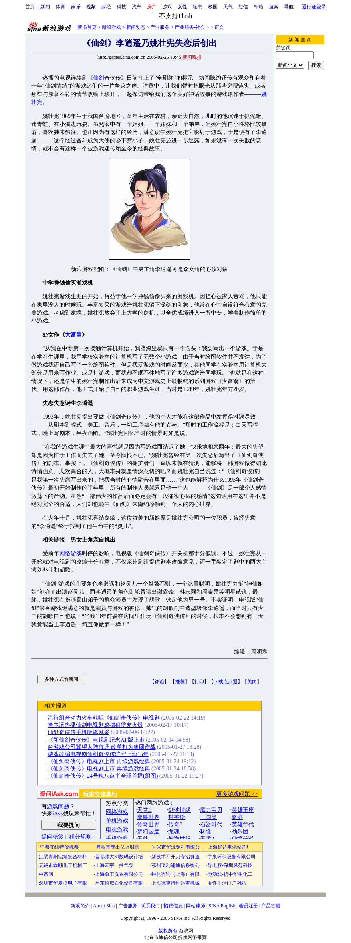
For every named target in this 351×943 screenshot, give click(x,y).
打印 (199, 681)
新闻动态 (135, 27)
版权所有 (168, 930)
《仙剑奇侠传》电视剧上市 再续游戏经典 (99, 761)
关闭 (252, 681)
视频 (91, 7)
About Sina (104, 906)
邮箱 (258, 7)
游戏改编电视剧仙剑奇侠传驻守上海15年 (98, 754)
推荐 (180, 681)
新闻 (45, 7)
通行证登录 (314, 7)
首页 (30, 7)
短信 (243, 7)
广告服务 (127, 906)
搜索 (273, 7)
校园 (213, 7)
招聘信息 (173, 906)
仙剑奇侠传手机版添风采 (78, 732)
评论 (159, 681)
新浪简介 (80, 906)
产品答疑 (270, 906)
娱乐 (76, 7)
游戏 (167, 7)
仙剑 (98, 78)
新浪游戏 (111, 27)
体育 (60, 7)
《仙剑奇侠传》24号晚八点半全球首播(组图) (103, 776)
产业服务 (159, 27)
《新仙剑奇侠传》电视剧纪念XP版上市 (96, 740)
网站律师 (195, 906)
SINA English (221, 906)
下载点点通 (226, 681)
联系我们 (150, 906)
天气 (228, 7)
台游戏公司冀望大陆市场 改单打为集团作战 (102, 747)
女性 (182, 7)
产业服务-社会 (190, 27)
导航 (289, 7)
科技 (121, 7)
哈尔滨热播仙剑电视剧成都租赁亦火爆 (95, 725)
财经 (106, 7)
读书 (197, 7)
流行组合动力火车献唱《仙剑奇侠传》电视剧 (104, 718)
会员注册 (248, 906)
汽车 (136, 7)
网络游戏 (70, 553)
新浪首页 (87, 27)
